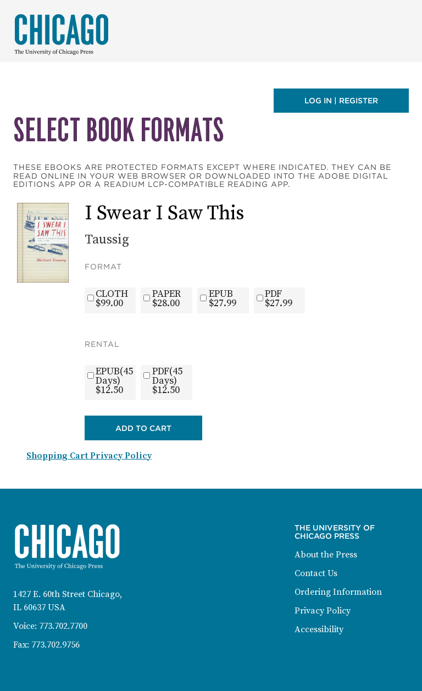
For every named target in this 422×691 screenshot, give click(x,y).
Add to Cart (143, 428)
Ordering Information (338, 592)
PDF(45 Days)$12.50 (167, 381)
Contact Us (316, 573)
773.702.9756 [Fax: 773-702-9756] (55, 644)
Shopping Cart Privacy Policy (89, 455)
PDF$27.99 (278, 298)
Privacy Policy (323, 610)
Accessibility (319, 629)
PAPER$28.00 (166, 298)
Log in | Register (341, 101)
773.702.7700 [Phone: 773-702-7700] (63, 626)
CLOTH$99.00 (112, 298)
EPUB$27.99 (222, 298)
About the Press (326, 554)
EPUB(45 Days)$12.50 (114, 381)
